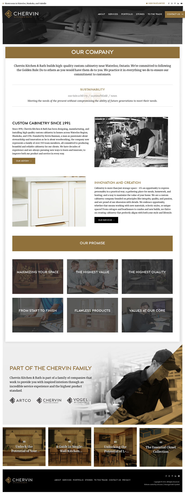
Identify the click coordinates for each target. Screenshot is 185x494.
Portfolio (126, 15)
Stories (139, 15)
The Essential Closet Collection (161, 449)
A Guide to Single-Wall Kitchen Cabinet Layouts (69, 449)
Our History (22, 161)
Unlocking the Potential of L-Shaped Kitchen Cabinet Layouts (115, 449)
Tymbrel (177, 484)
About (100, 15)
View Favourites (155, 3)
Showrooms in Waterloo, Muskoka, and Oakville (25, 3)
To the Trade (154, 15)
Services (112, 15)
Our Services (105, 220)
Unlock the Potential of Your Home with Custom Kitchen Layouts (24, 449)
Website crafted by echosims (153, 484)
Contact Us (172, 15)
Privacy (126, 479)
